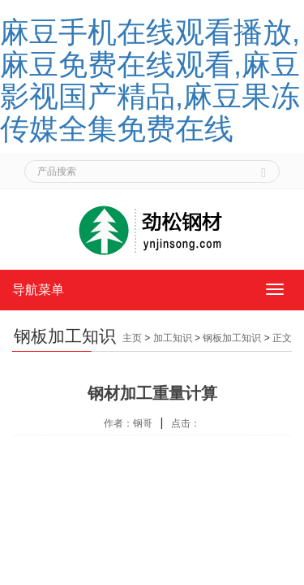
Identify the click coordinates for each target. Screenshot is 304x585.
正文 (282, 338)
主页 (132, 338)
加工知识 (172, 338)
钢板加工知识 (232, 338)
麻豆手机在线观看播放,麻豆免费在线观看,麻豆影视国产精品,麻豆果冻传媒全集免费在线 (150, 80)
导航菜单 (38, 290)
